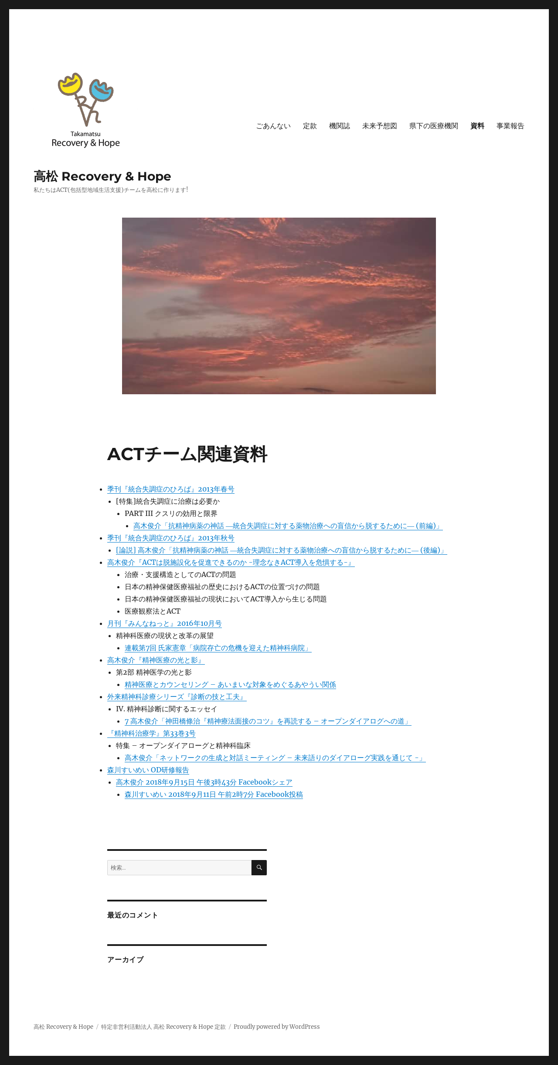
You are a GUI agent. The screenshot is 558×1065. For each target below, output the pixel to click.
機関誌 (339, 126)
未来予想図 (379, 126)
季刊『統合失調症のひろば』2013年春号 (171, 489)
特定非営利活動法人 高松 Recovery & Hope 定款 (163, 1027)
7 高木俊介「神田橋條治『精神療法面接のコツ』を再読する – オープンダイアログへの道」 (268, 721)
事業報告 (510, 126)
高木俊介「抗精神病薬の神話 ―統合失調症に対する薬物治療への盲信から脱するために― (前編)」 (288, 525)
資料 (477, 126)
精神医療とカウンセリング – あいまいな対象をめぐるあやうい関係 (230, 684)
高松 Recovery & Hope (102, 176)
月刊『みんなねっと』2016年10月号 (164, 623)
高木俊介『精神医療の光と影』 (156, 659)
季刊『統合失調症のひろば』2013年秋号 (171, 537)
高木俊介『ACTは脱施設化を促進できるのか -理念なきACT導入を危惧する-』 (231, 562)
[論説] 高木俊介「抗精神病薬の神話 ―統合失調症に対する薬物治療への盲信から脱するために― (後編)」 (281, 550)
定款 (310, 126)
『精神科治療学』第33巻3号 (151, 733)
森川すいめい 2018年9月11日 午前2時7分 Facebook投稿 (214, 794)
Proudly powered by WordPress (277, 1027)
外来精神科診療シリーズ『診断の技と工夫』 (177, 696)
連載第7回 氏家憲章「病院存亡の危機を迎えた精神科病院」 (218, 647)
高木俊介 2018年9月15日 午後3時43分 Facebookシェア (204, 782)
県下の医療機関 (433, 126)
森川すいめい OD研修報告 (148, 769)
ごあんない (273, 126)
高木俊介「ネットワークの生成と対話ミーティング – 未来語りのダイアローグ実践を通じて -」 (275, 757)
